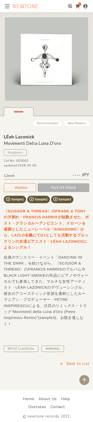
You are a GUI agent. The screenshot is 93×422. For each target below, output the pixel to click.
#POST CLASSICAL (21, 349)
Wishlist (20, 188)
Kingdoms (15, 152)
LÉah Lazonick (19, 137)
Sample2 (38, 199)
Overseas (37, 407)
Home (28, 399)
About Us (47, 399)
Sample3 (62, 199)
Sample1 (14, 199)
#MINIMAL (52, 349)
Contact (57, 407)
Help (65, 399)
